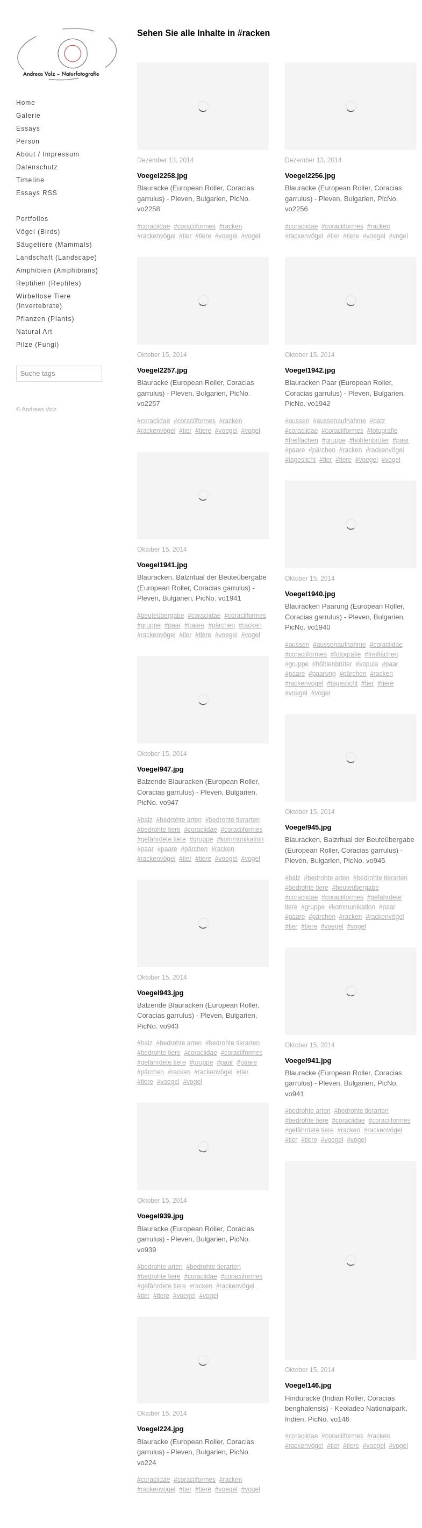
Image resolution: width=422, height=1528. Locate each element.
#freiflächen (301, 440)
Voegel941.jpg (308, 1060)
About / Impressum (48, 154)
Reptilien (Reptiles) (48, 283)
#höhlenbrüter (369, 440)
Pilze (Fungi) (37, 344)
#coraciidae (153, 226)
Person (28, 141)
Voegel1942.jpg (310, 370)
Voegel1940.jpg (310, 594)
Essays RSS (37, 193)
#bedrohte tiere (159, 829)
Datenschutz (37, 167)
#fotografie (382, 430)
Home (25, 102)
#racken (230, 226)
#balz (145, 820)
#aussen (297, 421)
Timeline (30, 180)
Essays (28, 128)
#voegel (226, 236)
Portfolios (32, 219)
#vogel (250, 236)
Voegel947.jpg (160, 769)
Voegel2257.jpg (162, 370)
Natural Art (34, 331)
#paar (172, 625)
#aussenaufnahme (339, 421)
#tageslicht (300, 459)
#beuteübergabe (160, 615)
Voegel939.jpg (160, 1216)
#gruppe (149, 625)
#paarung (322, 673)
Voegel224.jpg (160, 1429)
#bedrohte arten (179, 820)
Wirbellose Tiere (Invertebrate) (43, 301)
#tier (185, 236)
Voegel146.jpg (308, 1385)
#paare (194, 625)
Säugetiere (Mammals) (54, 244)
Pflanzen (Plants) (45, 319)
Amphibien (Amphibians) (57, 270)
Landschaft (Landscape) (56, 257)
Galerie (28, 115)
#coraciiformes (195, 226)
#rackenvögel (156, 236)
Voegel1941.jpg (162, 565)
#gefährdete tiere (161, 839)
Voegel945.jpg (308, 827)
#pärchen (221, 625)
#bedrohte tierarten (232, 820)
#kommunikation (240, 839)
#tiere (203, 236)
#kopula (366, 664)
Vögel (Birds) (38, 231)
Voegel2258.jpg (162, 176)
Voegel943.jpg (160, 993)
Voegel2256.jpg (310, 176)
